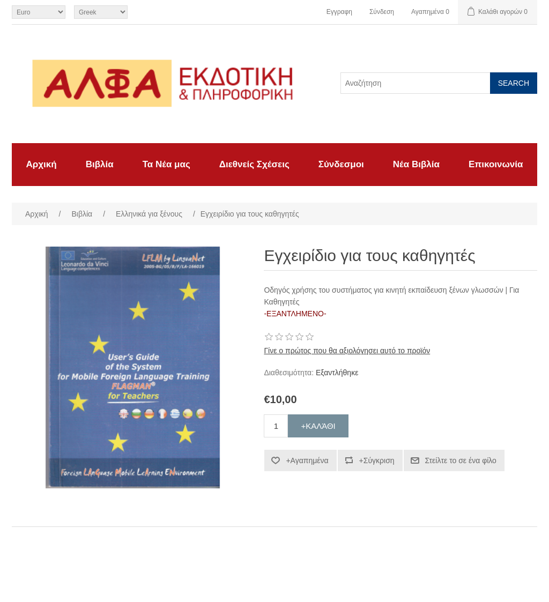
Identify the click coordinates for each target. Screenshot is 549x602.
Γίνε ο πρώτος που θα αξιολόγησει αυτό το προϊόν (347, 350)
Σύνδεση (381, 12)
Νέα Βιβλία (416, 164)
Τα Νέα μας (166, 164)
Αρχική (41, 164)
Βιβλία (100, 164)
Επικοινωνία (496, 164)
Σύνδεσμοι (341, 164)
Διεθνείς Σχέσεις (254, 164)
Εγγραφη (339, 12)
